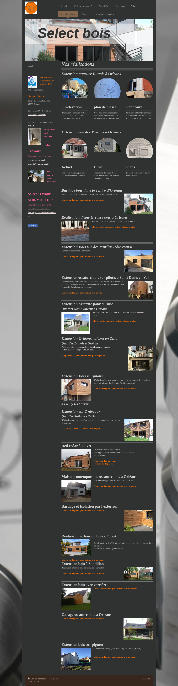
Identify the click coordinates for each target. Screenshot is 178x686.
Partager (32, 226)
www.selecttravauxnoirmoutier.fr (39, 209)
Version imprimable (38, 679)
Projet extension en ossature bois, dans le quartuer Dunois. (85, 347)
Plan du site (54, 679)
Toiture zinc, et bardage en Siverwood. (77, 350)
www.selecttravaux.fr (37, 160)
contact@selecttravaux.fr (38, 164)
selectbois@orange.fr (37, 114)
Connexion (145, 679)
